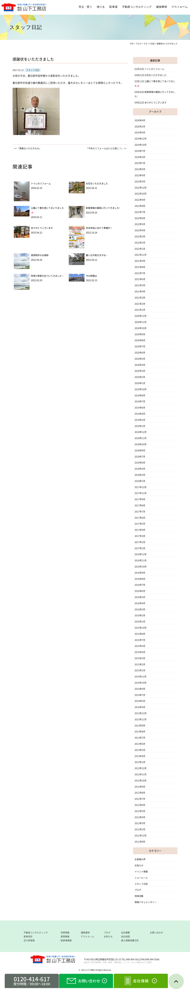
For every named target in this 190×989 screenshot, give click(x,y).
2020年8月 (140, 340)
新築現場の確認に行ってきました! (103, 208)
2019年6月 (140, 408)
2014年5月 (140, 701)
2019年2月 (140, 420)
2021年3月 (140, 298)
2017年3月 (140, 536)
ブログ (138, 890)
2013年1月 (140, 762)
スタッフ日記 (141, 884)
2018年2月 (140, 475)
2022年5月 (140, 224)
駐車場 (113, 6)
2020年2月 (140, 377)
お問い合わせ (156, 932)
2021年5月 (140, 285)
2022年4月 (140, 230)
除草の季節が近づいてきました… (47, 276)
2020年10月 (141, 328)
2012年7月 (140, 799)
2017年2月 (140, 542)
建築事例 (161, 6)
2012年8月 (140, 793)
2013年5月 (140, 750)
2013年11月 (141, 719)
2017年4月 (140, 530)
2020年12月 (141, 316)
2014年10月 (141, 683)
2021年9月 (140, 261)
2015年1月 (140, 670)
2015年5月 (140, 646)
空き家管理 (29, 940)
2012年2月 (140, 829)
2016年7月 (140, 585)
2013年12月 (141, 713)
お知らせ (139, 865)
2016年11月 (141, 560)
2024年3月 (140, 157)
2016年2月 (140, 615)
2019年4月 (140, 414)
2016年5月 (140, 597)
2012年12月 (141, 768)
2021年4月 (140, 291)
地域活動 (139, 896)
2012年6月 (140, 805)
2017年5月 (140, 524)
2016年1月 (140, 621)
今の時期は (91, 276)
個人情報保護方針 (130, 940)
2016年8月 (140, 579)
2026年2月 (140, 126)
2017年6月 (140, 518)
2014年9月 (140, 689)
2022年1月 (140, 249)
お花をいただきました (97, 183)
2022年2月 (140, 243)
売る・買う (85, 6)
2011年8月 (140, 842)
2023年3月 (140, 181)
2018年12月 (141, 432)
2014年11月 (141, 676)
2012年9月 (140, 787)
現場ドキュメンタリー (146, 902)
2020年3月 (140, 371)
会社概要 (125, 932)
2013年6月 (140, 744)
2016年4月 (140, 603)
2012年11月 (141, 774)
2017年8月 (140, 505)
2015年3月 (140, 658)
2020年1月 (140, 383)
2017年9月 (140, 499)
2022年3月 (140, 236)
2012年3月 (140, 823)
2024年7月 (140, 151)
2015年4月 (140, 652)
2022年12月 (141, 188)
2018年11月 (141, 438)
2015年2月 (140, 664)
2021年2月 (140, 304)
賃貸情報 (65, 936)
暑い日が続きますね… (97, 255)
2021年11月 (141, 255)
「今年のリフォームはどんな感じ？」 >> (106, 148)
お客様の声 (140, 859)
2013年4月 (140, 756)
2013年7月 (140, 738)
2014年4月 (140, 707)
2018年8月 (140, 450)
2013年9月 (140, 725)
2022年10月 (141, 194)
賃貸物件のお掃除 (40, 255)
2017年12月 (141, 487)
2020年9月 (140, 334)
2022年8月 (140, 206)
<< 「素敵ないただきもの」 (27, 148)
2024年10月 (141, 145)
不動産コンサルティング (137, 6)
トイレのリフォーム (41, 183)
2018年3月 (140, 469)
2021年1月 (140, 310)
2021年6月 (140, 279)
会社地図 (125, 936)
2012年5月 (140, 811)
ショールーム (141, 878)
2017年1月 (140, 548)
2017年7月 (140, 511)
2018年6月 (140, 462)
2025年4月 (140, 132)
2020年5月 (140, 359)
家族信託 (28, 936)
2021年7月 (140, 273)
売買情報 (65, 932)
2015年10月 (141, 628)
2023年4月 (140, 175)
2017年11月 (141, 493)
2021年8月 (140, 267)
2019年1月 (140, 426)
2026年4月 (140, 120)
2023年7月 (140, 163)
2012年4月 (140, 817)
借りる (101, 6)
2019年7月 (140, 401)
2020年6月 (140, 353)
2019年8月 (140, 395)
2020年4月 (140, 365)
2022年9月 (140, 200)
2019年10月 (141, 389)
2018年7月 (140, 457)
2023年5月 (140, 169)
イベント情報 (141, 872)
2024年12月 (141, 139)
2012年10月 (141, 780)
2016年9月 (140, 573)
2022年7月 (140, 212)
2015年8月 (140, 634)
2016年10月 (141, 566)
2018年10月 (141, 444)
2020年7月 (140, 346)
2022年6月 (140, 218)
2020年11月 (141, 322)
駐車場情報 (66, 940)
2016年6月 (140, 591)
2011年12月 (141, 835)
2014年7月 (140, 695)
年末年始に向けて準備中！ (99, 228)
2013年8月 (140, 731)
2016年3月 (140, 609)
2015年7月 (140, 640)
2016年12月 (141, 554)
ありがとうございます (42, 228)
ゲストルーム (180, 6)
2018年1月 (140, 481)
